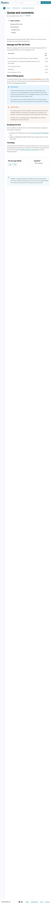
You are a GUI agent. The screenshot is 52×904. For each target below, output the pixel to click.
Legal (27, 902)
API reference (16, 8)
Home (8, 8)
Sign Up (47, 902)
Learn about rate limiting (19, 83)
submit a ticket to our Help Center (29, 149)
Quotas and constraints (28, 8)
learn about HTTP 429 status (40, 133)
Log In (41, 902)
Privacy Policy (34, 902)
